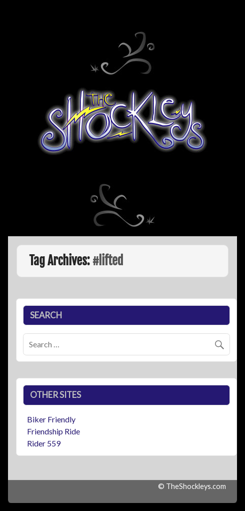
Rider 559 (43, 443)
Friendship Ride (53, 431)
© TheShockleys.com (192, 486)
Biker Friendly (51, 419)
